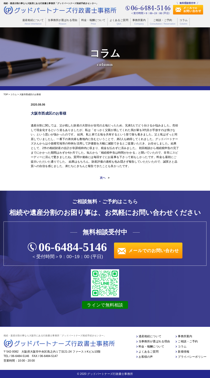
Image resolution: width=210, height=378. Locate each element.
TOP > (7, 94)
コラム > (14, 94)
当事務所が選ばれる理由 (62, 22)
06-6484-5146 (73, 247)
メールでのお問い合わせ (148, 250)
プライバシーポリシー (192, 356)
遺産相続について (33, 22)
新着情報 (183, 351)
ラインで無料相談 (105, 304)
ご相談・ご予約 (163, 22)
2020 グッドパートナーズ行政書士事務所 (106, 373)
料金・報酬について (93, 22)
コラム (183, 22)
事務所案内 (139, 22)
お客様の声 (146, 356)
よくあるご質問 (119, 22)
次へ (103, 177)
